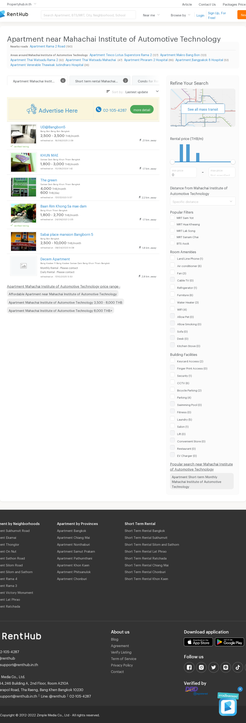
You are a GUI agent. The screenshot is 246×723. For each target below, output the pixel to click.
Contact (117, 671)
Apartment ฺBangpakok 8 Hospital (199, 59)
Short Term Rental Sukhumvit (146, 537)
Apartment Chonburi (72, 578)
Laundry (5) (184, 419)
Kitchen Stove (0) (188, 345)
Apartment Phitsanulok (74, 571)
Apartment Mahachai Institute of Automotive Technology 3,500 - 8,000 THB (65, 301)
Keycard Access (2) (190, 361)
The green (48, 179)
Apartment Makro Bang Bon (180, 54)
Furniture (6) (185, 294)
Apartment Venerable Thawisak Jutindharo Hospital (46, 64)
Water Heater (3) (188, 302)
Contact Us (207, 3)
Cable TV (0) (185, 280)
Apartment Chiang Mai (73, 537)
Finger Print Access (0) (192, 368)
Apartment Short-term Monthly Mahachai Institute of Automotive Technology (196, 481)
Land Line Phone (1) (190, 258)
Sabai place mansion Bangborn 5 (66, 233)
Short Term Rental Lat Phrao (146, 550)
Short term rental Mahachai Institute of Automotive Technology (102, 80)
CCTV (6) (183, 382)
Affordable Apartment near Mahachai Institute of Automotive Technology (63, 293)
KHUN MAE (49, 154)
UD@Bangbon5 (52, 126)
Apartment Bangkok (71, 530)
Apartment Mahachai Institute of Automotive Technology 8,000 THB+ (60, 310)
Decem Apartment (55, 258)
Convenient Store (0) (191, 441)
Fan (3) (181, 273)
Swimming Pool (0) (189, 404)
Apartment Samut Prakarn (76, 550)
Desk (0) (182, 338)
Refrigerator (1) (187, 287)
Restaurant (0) (186, 448)
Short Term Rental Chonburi (145, 571)
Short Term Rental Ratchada (146, 557)
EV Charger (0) (187, 455)
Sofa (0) (182, 331)
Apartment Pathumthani (74, 557)
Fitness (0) (184, 411)
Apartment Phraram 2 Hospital (146, 59)
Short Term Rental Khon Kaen (146, 578)
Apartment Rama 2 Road (47, 45)
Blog (114, 638)
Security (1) (184, 375)
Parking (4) (184, 397)
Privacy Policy (122, 664)
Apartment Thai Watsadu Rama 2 (34, 59)
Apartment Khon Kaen (73, 564)
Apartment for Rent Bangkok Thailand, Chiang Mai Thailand (20, 14)
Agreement (120, 645)
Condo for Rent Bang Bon (157, 80)
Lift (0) (181, 433)
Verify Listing (121, 651)
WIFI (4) (182, 309)
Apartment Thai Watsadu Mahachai (91, 59)
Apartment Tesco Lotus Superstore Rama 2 (121, 54)
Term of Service (123, 658)
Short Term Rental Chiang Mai (147, 564)
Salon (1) (183, 426)
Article (187, 3)
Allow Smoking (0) (189, 323)
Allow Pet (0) (185, 316)
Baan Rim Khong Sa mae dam (63, 205)
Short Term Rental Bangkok (145, 530)
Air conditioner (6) (189, 265)
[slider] (172, 161)
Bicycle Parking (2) (189, 390)
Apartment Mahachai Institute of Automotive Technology (40, 80)
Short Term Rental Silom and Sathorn (152, 543)
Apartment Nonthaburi (73, 543)
